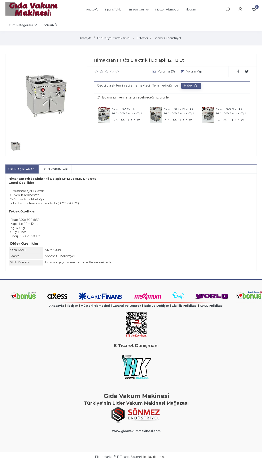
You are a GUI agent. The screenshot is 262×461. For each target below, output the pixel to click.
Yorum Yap (194, 71)
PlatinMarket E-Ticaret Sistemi (118, 457)
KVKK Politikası (211, 306)
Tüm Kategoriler (21, 25)
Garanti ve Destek (127, 306)
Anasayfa (56, 306)
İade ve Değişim (156, 306)
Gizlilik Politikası (184, 306)
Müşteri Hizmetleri (95, 306)
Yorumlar (166, 71)
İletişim (72, 306)
